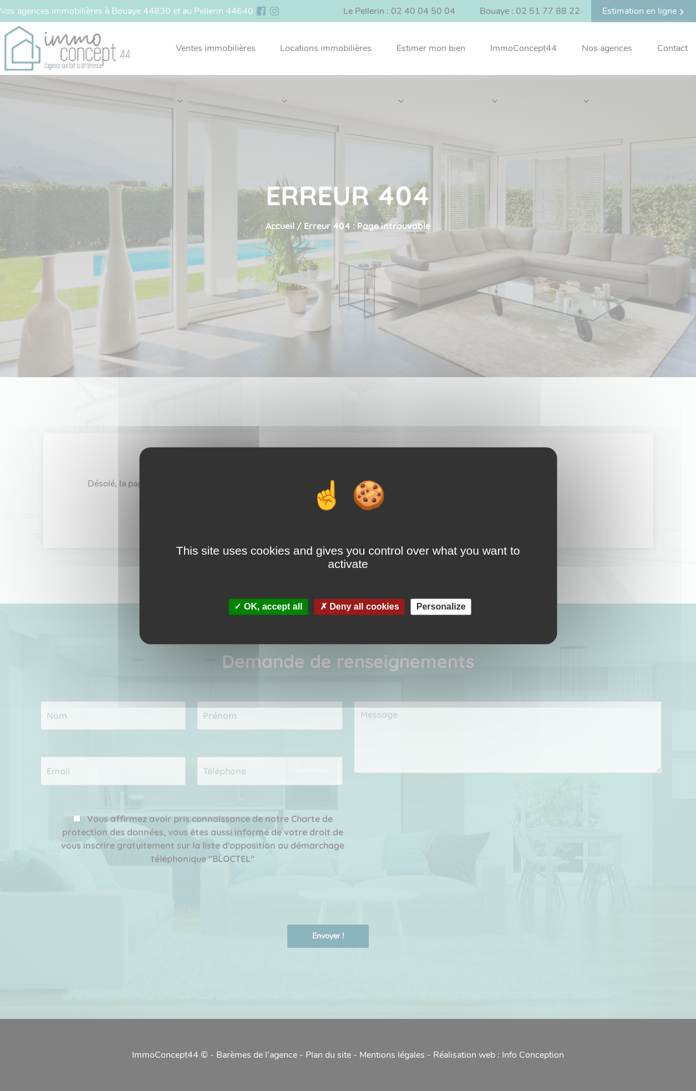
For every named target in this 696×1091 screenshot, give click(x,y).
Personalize (441, 606)
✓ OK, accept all (268, 606)
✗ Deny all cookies (359, 606)
